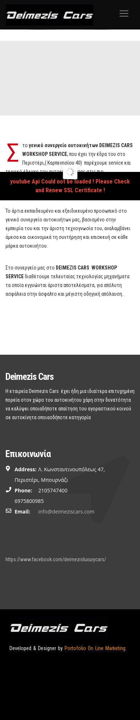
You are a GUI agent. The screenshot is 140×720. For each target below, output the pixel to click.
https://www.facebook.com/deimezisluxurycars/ (55, 559)
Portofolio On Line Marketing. (96, 648)
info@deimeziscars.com (66, 511)
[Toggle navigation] (124, 13)
